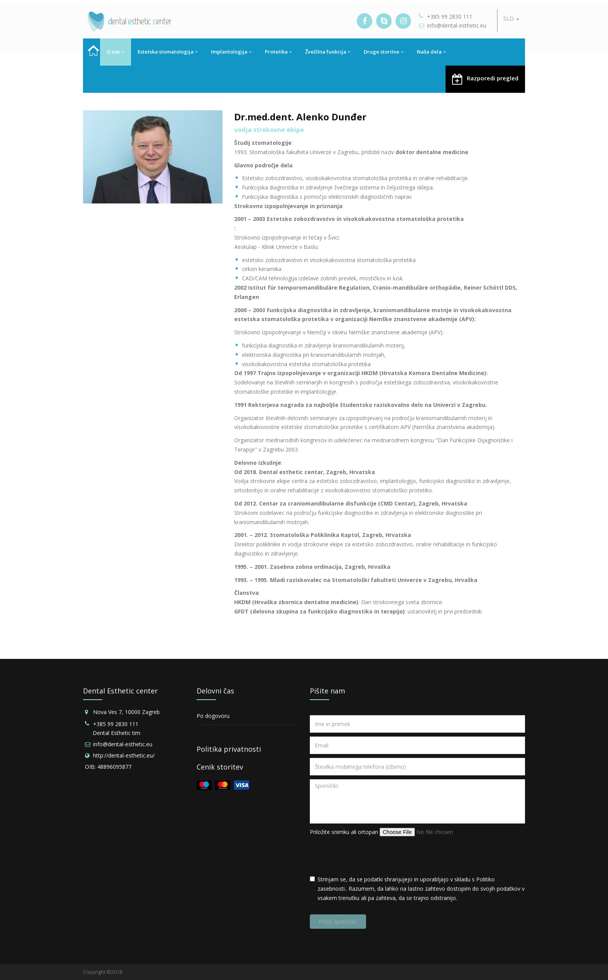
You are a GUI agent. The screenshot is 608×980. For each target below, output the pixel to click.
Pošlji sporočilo (338, 921)
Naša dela (431, 51)
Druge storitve (384, 51)
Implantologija (231, 51)
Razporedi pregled (485, 78)
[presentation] (369, 856)
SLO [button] (511, 18)
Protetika (278, 51)
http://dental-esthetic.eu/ (124, 755)
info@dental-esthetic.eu (456, 25)
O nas (115, 51)
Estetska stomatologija (168, 51)
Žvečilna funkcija (328, 51)
